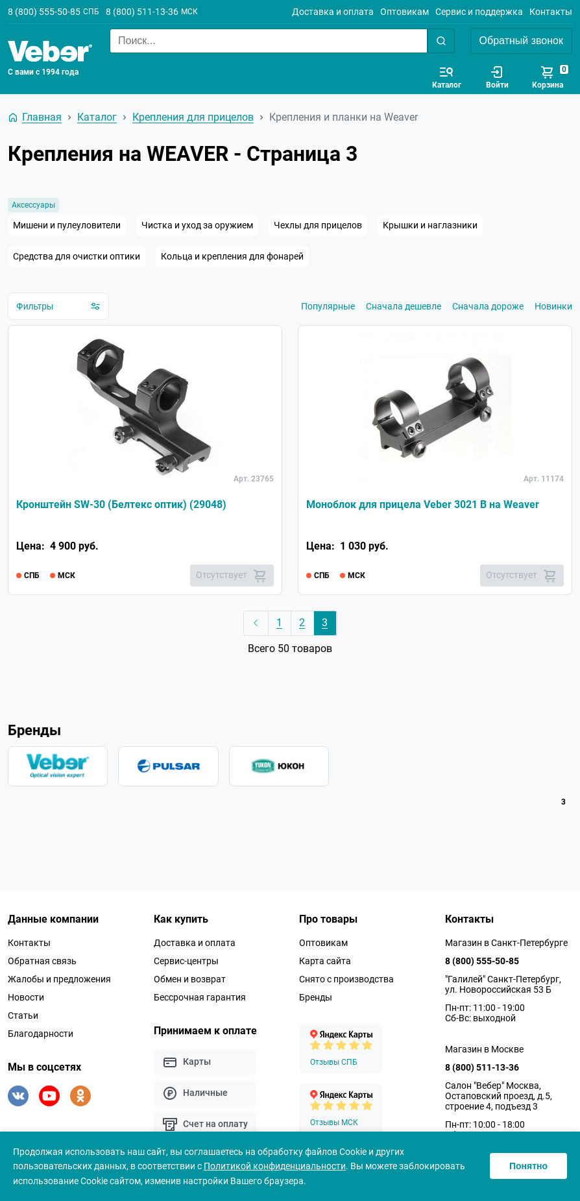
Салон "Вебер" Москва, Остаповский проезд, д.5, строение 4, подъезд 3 (498, 1095)
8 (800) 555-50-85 (44, 11)
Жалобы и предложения (59, 979)
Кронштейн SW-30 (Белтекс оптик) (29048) (121, 504)
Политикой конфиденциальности (275, 1166)
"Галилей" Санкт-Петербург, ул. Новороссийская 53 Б (503, 984)
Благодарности (40, 1033)
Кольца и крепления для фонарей (232, 256)
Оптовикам (404, 11)
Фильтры (58, 306)
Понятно (528, 1166)
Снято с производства (346, 979)
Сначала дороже (488, 306)
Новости (26, 997)
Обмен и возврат (190, 979)
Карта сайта (325, 961)
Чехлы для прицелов (318, 225)
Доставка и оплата (333, 11)
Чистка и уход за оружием (197, 225)
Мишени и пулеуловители (67, 225)
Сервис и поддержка (479, 11)
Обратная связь (42, 961)
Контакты (550, 11)
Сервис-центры (186, 961)
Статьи (23, 1015)
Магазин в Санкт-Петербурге (506, 943)
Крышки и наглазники (430, 225)
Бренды (315, 997)
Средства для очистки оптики (76, 256)
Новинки (553, 306)
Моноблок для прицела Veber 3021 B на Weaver (422, 504)
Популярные (328, 306)
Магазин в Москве (484, 1049)
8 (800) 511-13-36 (142, 11)
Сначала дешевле (403, 306)
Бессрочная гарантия (200, 997)
